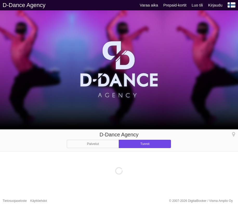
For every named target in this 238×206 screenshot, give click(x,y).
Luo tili (197, 5)
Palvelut (93, 144)
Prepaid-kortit (174, 5)
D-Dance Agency (24, 5)
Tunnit (145, 144)
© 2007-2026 (201, 201)
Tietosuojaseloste (15, 201)
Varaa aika (149, 5)
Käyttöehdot (38, 201)
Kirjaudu (215, 5)
